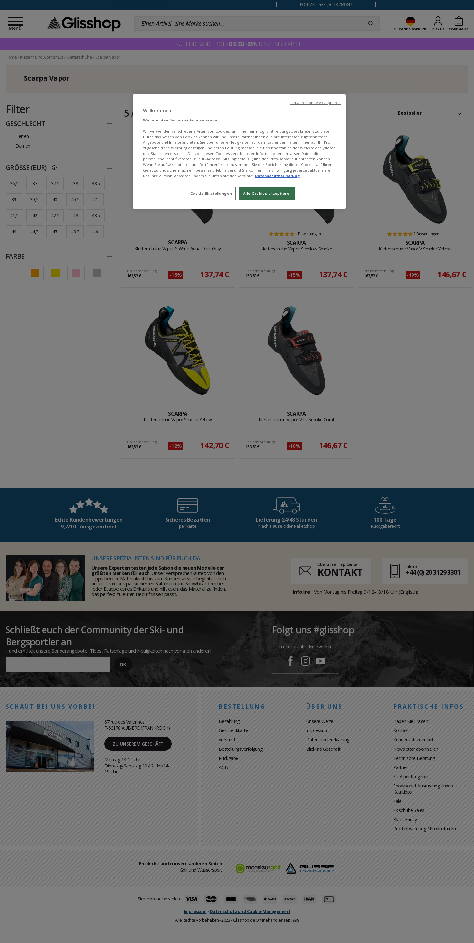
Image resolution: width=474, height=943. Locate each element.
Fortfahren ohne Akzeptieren (315, 103)
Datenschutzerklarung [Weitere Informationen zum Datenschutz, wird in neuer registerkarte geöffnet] (277, 175)
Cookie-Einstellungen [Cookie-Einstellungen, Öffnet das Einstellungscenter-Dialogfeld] (211, 193)
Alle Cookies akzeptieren (267, 193)
